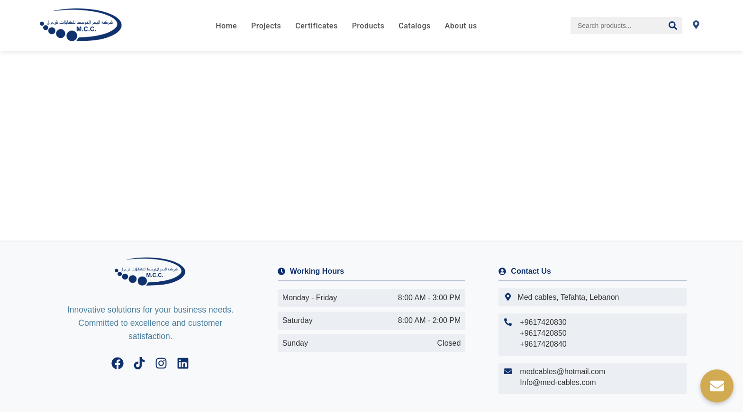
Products (368, 25)
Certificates (316, 25)
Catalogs (414, 25)
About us (461, 25)
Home (226, 25)
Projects (266, 25)
